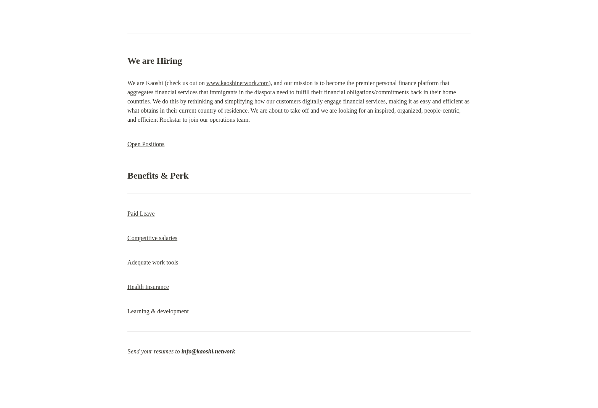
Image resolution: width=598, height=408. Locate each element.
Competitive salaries (152, 238)
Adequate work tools (152, 262)
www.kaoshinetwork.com (237, 83)
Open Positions (145, 144)
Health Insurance (148, 287)
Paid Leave (141, 213)
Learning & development (158, 311)
